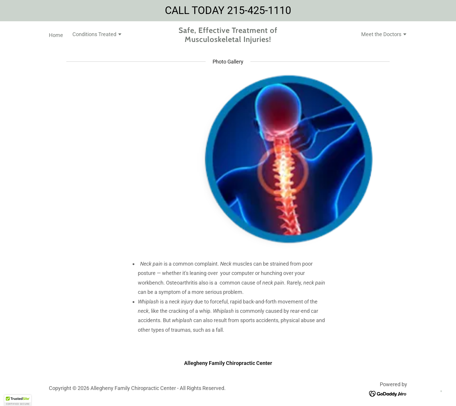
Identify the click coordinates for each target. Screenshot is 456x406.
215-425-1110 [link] (259, 10)
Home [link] (56, 35)
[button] (97, 35)
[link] (228, 40)
